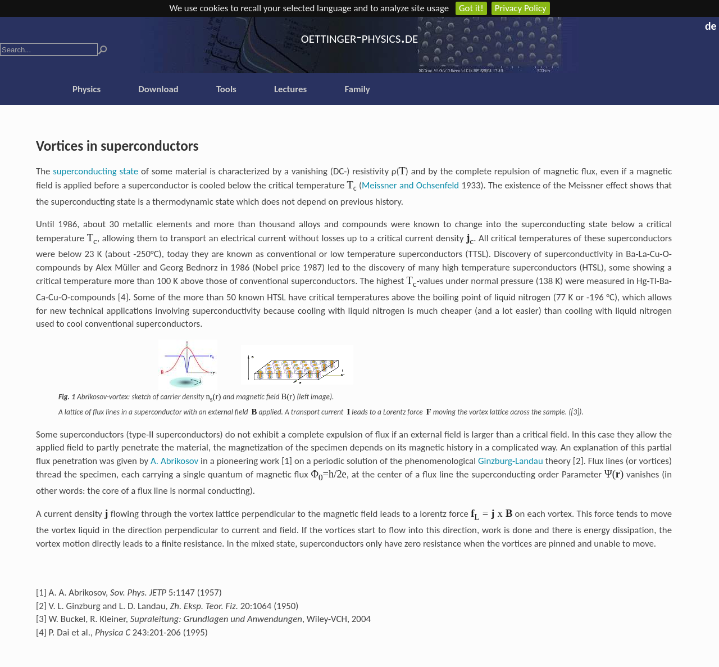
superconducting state (95, 171)
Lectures (290, 89)
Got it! (471, 8)
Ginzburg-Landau (510, 461)
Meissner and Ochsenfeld (410, 185)
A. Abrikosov (174, 461)
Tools (226, 89)
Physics (86, 89)
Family (357, 89)
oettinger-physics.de (359, 36)
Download (158, 89)
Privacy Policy (521, 8)
